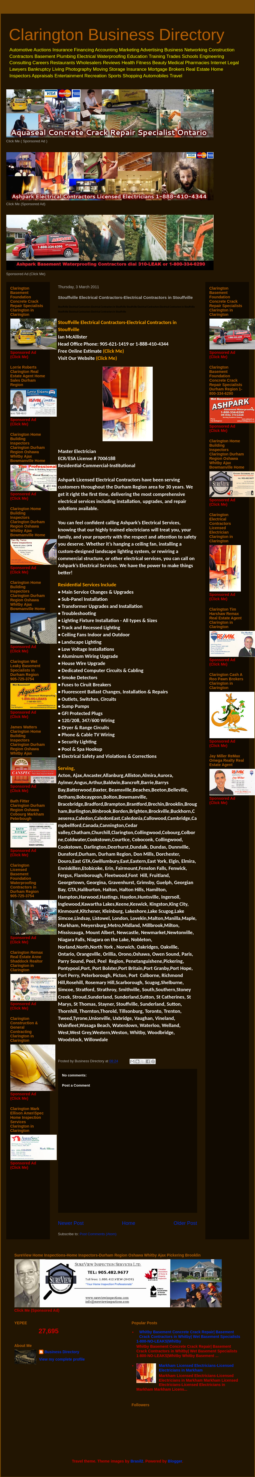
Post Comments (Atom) (98, 1234)
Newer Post (71, 1223)
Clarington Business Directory (116, 34)
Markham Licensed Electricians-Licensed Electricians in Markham (196, 1367)
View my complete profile (62, 1359)
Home (128, 1223)
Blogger (175, 1461)
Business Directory (61, 1352)
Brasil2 (136, 1461)
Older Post (185, 1223)
